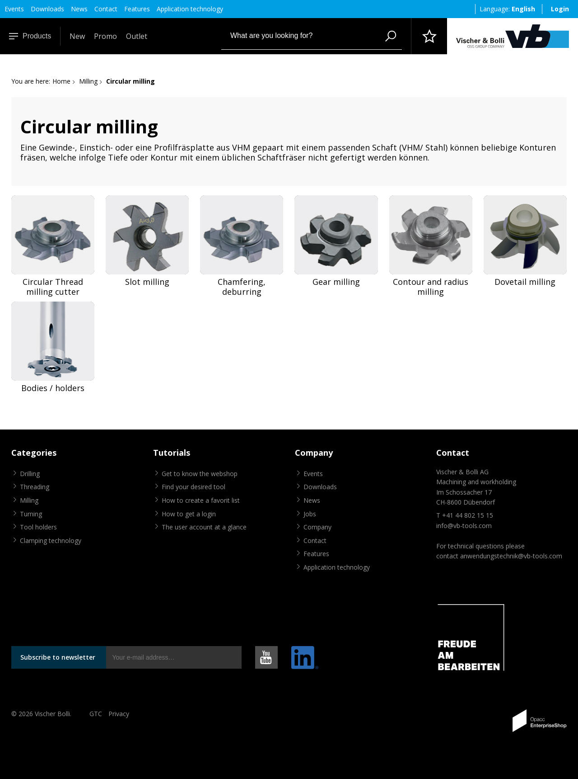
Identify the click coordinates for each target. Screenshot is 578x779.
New (77, 36)
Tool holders (38, 527)
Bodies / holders (52, 388)
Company (317, 527)
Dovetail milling (524, 282)
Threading (34, 486)
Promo (105, 36)
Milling (88, 81)
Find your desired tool (193, 486)
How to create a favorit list (201, 500)
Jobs (309, 514)
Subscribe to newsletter (57, 657)
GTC (95, 713)
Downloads (47, 9)
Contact (105, 9)
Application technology (190, 9)
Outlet (136, 36)
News (79, 9)
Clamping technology (50, 540)
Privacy (118, 713)
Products (30, 36)
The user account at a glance (204, 527)
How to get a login (189, 514)
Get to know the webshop (200, 473)
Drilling (30, 473)
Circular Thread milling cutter (53, 287)
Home (61, 81)
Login (560, 9)
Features (137, 9)
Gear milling (336, 282)
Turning (31, 514)
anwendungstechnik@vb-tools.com (511, 556)
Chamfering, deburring (242, 287)
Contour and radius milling (430, 287)
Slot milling (147, 282)
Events (14, 9)
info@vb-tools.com (464, 525)
